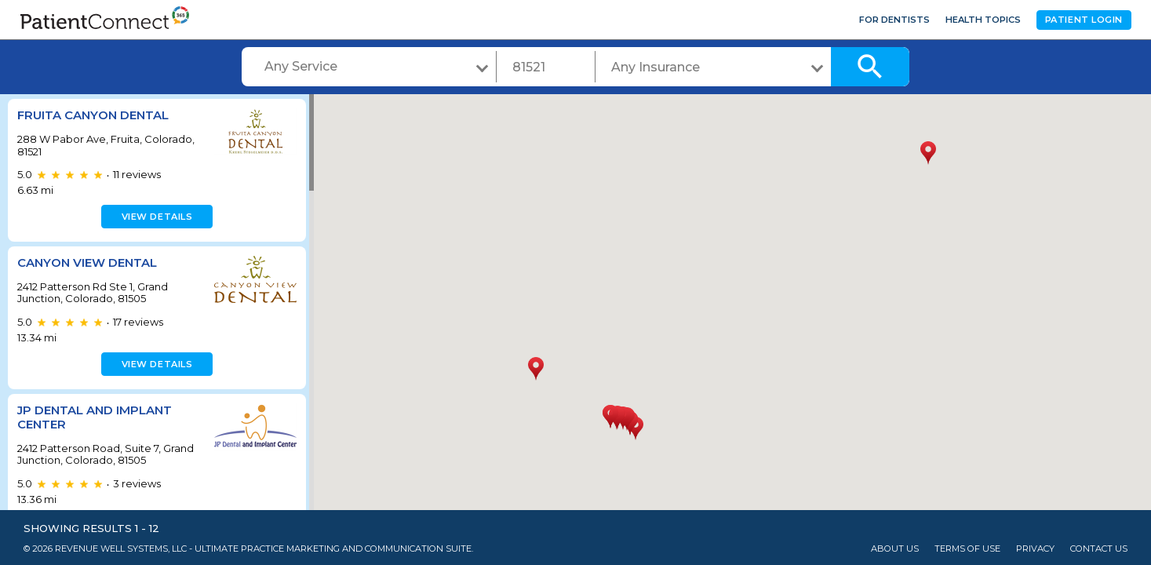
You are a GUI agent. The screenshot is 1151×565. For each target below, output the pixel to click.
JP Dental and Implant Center (94, 417)
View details (155, 216)
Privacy (1035, 549)
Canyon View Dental (87, 262)
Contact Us (1098, 549)
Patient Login (1084, 19)
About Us (895, 549)
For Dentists (894, 19)
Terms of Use (967, 549)
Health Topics (983, 19)
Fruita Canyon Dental (93, 115)
